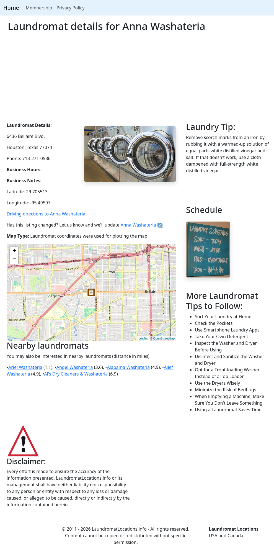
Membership (39, 8)
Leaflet (143, 338)
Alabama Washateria (128, 367)
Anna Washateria (142, 225)
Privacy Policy (70, 8)
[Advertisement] (137, 80)
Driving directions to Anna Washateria (46, 214)
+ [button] (14, 251)
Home (11, 7)
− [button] (14, 259)
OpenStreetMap (164, 338)
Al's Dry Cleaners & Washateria (76, 374)
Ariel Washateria (25, 367)
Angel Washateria (74, 367)
